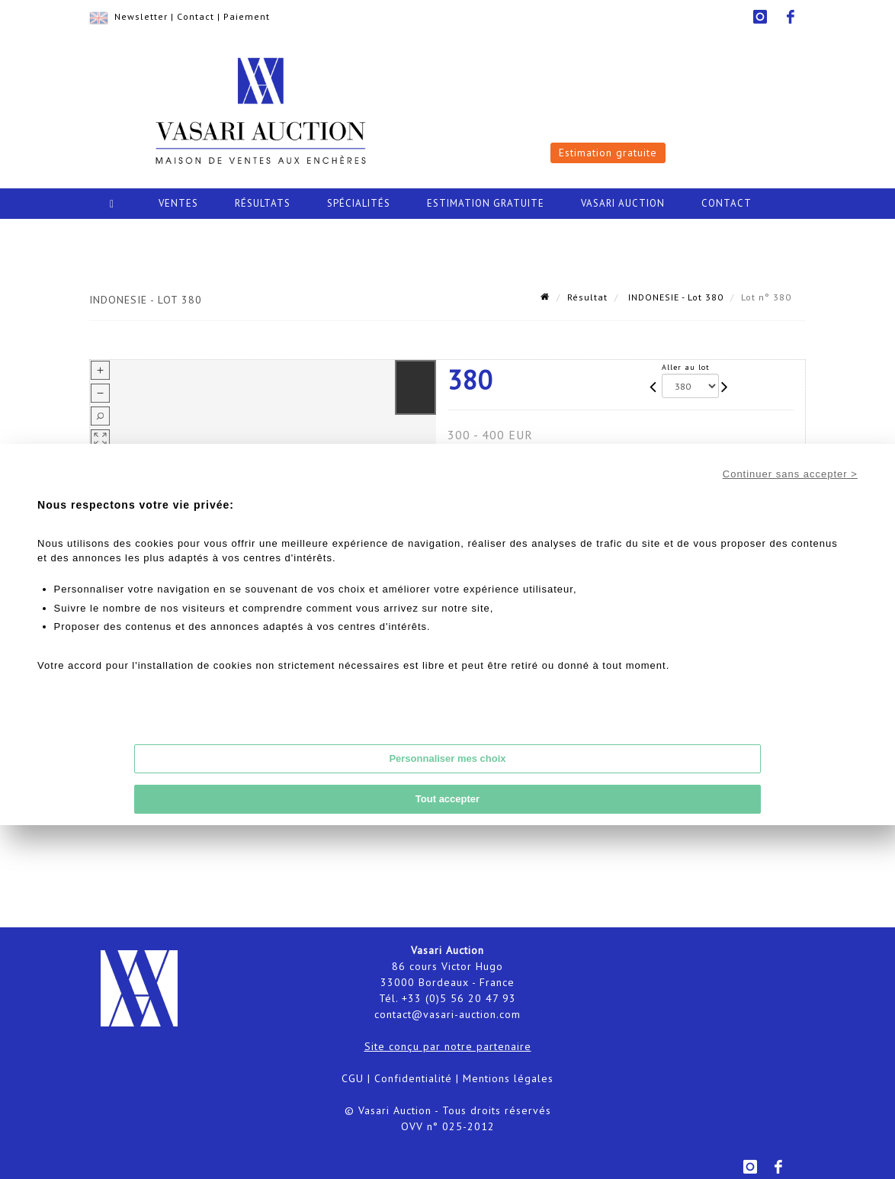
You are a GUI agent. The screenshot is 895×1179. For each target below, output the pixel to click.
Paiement (246, 16)
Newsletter (141, 16)
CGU (353, 1078)
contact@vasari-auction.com (447, 1014)
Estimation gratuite (608, 152)
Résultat (587, 297)
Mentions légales (508, 1078)
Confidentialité (413, 1078)
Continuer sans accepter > (790, 474)
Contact (195, 16)
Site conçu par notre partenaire (447, 1046)
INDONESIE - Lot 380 (674, 297)
